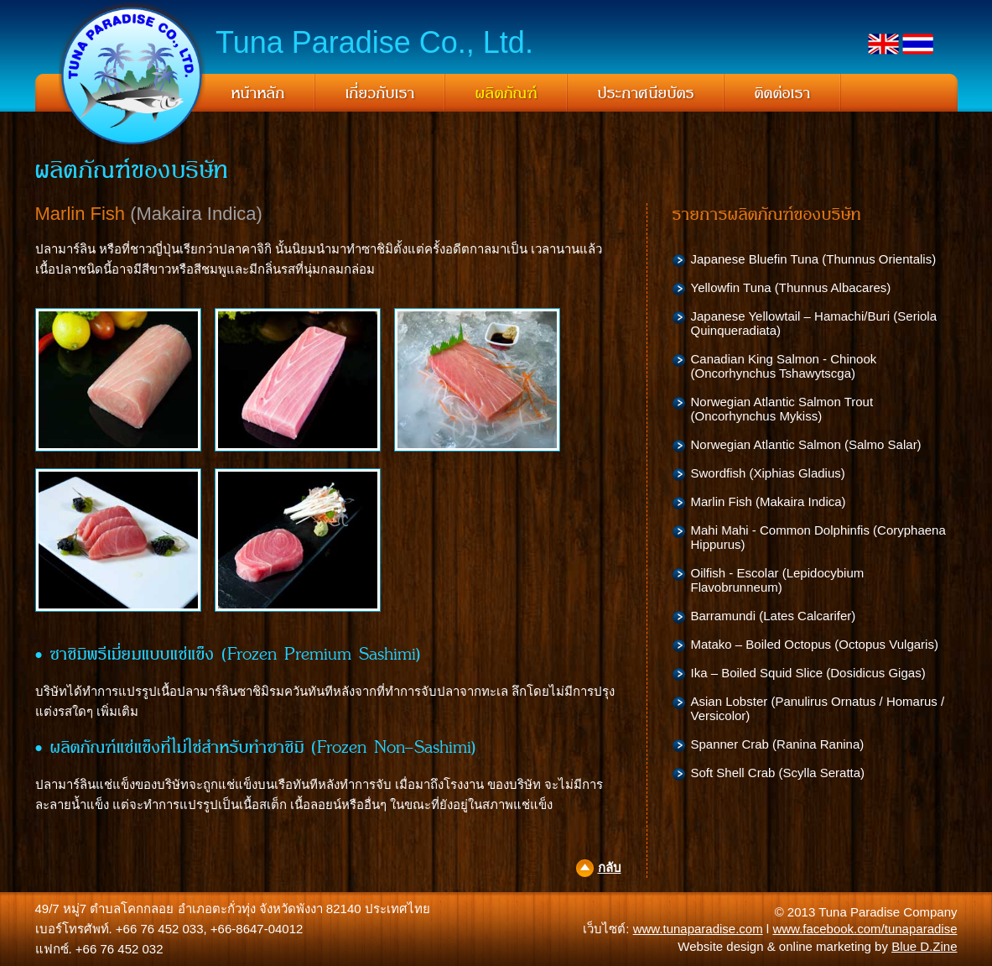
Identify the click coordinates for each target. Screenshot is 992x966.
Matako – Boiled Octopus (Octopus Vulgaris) (814, 644)
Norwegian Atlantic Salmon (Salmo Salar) (806, 444)
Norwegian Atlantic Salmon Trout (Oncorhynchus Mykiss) (782, 408)
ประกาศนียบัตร (646, 93)
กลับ (609, 867)
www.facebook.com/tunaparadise (864, 929)
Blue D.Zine (924, 946)
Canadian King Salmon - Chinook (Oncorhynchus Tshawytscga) (784, 366)
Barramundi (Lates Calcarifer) (773, 615)
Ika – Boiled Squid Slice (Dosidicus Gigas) (808, 673)
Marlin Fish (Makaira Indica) (768, 501)
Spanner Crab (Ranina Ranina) (778, 744)
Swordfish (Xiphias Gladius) (768, 473)
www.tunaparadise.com (698, 929)
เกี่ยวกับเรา (380, 93)
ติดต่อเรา (783, 93)
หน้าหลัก (258, 93)
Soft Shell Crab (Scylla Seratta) (778, 772)
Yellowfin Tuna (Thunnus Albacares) (791, 287)
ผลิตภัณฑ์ (506, 93)
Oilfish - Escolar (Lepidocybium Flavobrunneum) (778, 580)
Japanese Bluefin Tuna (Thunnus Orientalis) (814, 259)
